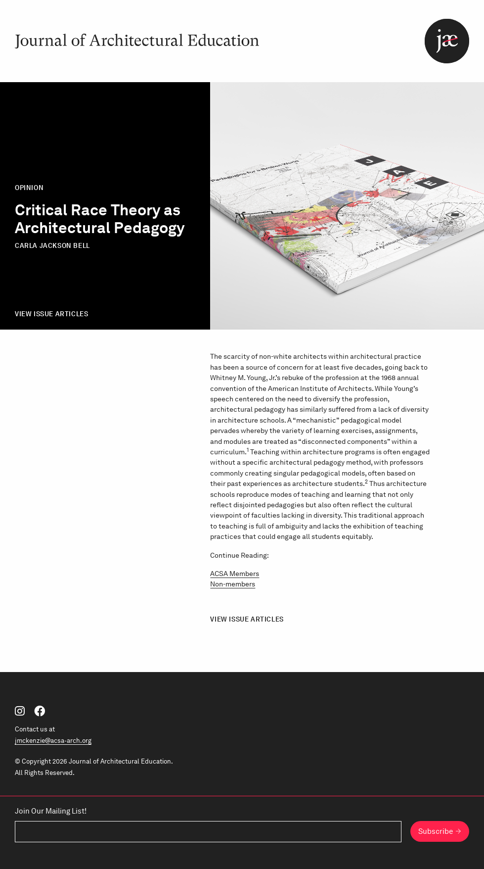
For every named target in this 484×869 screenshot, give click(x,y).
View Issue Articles (51, 314)
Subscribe (435, 831)
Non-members (232, 583)
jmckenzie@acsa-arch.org (53, 740)
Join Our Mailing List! (51, 811)
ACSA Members (234, 573)
